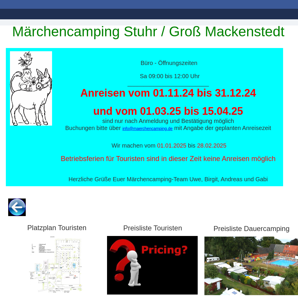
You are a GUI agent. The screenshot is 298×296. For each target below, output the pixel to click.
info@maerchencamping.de (148, 128)
